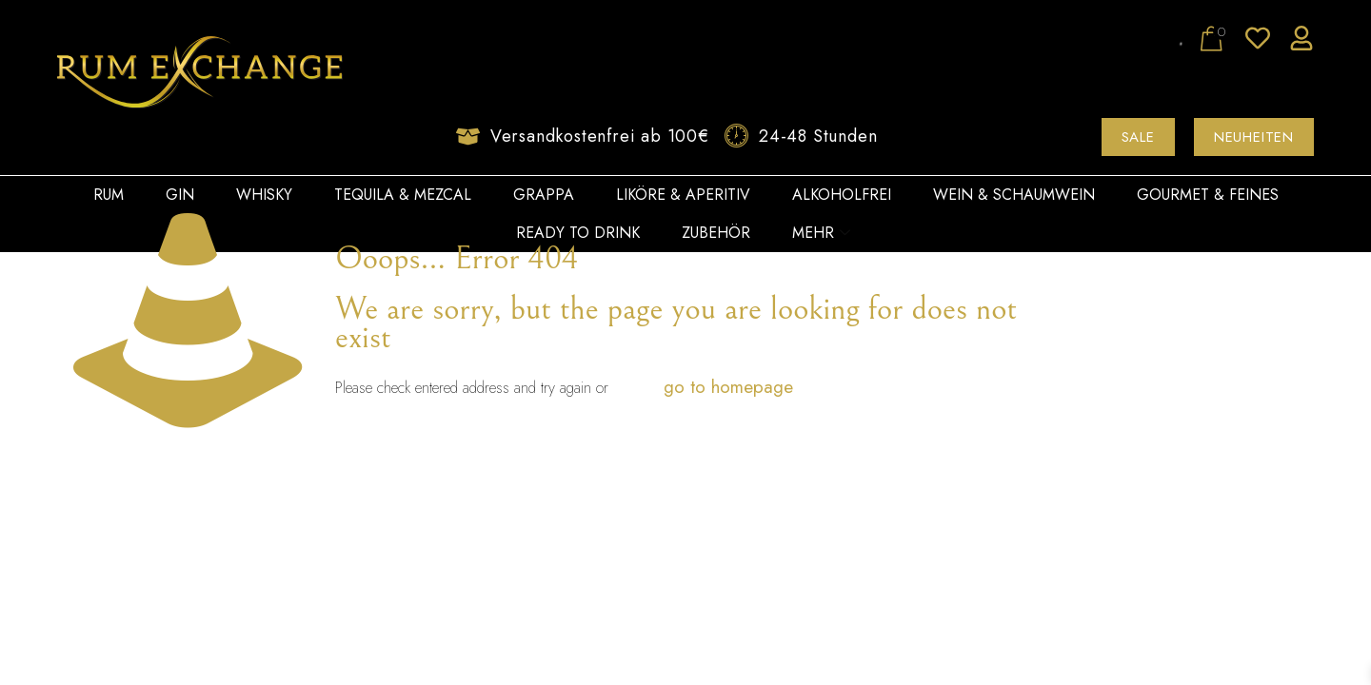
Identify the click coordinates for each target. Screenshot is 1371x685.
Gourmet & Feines (1208, 195)
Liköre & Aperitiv (683, 195)
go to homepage (728, 387)
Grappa (543, 195)
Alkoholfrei (841, 195)
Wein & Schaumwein (1014, 195)
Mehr (821, 233)
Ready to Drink (578, 233)
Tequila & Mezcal (402, 195)
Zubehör (716, 233)
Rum (108, 195)
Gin (180, 195)
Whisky (264, 195)
